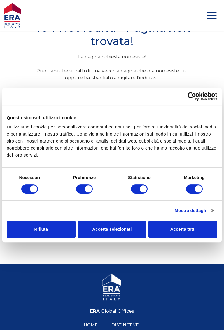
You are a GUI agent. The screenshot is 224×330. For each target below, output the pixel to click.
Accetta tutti (183, 229)
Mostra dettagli (190, 210)
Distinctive (125, 325)
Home (91, 325)
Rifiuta (41, 229)
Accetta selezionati (112, 229)
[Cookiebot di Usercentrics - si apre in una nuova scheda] (191, 96)
